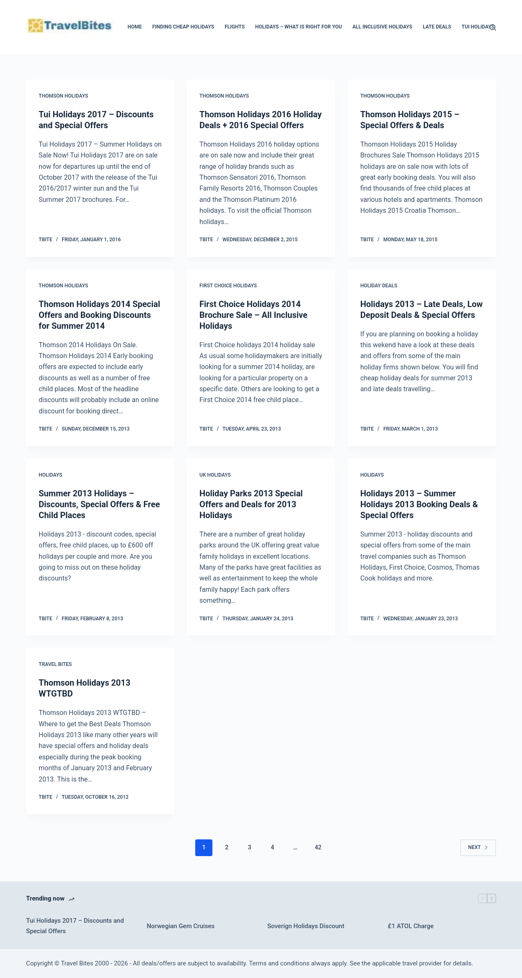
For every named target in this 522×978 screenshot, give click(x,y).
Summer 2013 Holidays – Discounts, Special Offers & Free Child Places (99, 504)
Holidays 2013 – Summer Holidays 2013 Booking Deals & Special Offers (419, 504)
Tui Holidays (478, 27)
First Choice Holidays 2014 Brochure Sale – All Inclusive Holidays (253, 315)
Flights (235, 27)
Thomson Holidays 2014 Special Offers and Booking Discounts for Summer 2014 (99, 315)
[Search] (493, 27)
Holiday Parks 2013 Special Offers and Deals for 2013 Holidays (251, 504)
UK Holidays (215, 475)
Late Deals (437, 27)
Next (478, 847)
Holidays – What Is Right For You (298, 27)
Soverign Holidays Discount (305, 926)
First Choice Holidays (228, 286)
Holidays (50, 475)
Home (134, 27)
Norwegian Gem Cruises (180, 926)
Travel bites (55, 664)
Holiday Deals (378, 286)
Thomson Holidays (63, 96)
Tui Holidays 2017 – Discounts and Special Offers (75, 926)
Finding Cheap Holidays (183, 27)
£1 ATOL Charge (411, 926)
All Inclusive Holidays (382, 27)
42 (318, 847)
